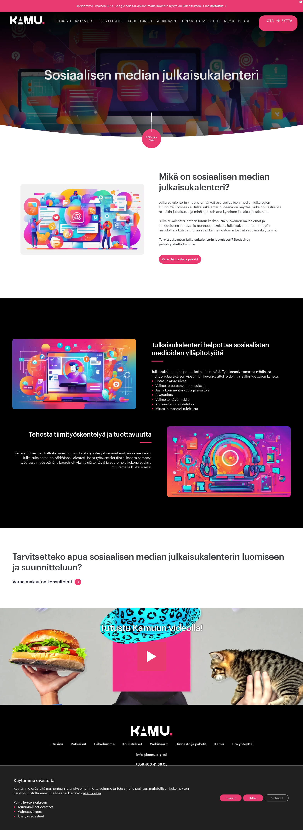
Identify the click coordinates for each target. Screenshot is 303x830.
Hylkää (253, 798)
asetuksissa (92, 793)
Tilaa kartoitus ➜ (215, 6)
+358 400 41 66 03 (152, 764)
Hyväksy (231, 798)
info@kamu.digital (151, 754)
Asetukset (277, 798)
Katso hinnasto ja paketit (180, 259)
